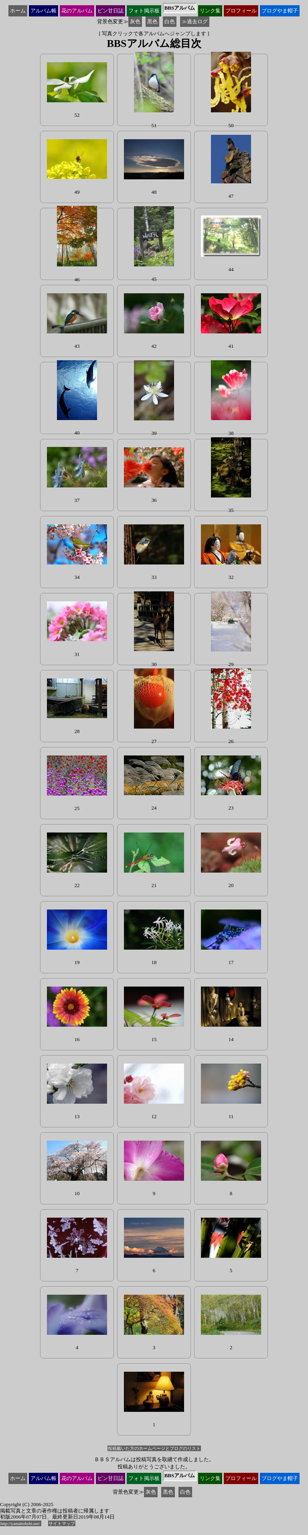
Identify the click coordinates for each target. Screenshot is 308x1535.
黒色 (152, 21)
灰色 (135, 21)
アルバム (43, 11)
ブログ (279, 11)
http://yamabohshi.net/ (20, 1523)
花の (77, 11)
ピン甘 (110, 11)
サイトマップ (62, 1523)
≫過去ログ (195, 21)
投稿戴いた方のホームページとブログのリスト (154, 1448)
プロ (241, 11)
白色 (169, 21)
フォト (144, 11)
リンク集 (210, 11)
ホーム (18, 11)
